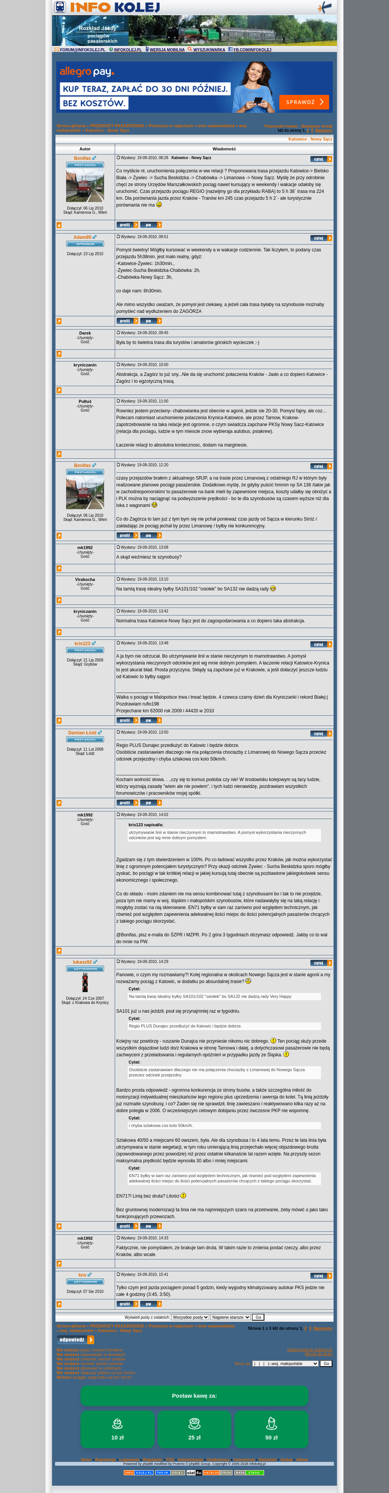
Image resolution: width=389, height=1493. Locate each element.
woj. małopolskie (76, 1330)
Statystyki (268, 1460)
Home (86, 1460)
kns (83, 1275)
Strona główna (71, 125)
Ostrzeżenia (244, 1460)
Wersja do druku (318, 1354)
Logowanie (129, 1460)
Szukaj (286, 1460)
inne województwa (216, 125)
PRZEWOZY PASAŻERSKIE (117, 125)
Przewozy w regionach (171, 125)
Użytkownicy (218, 1460)
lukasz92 (82, 962)
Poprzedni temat (280, 126)
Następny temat (316, 126)
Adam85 (83, 237)
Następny (323, 130)
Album (302, 1460)
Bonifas (82, 158)
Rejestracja (105, 1460)
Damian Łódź (82, 732)
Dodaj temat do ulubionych (310, 1350)
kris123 (82, 643)
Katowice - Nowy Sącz (107, 130)
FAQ (170, 1460)
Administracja (190, 1460)
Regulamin (152, 1460)
